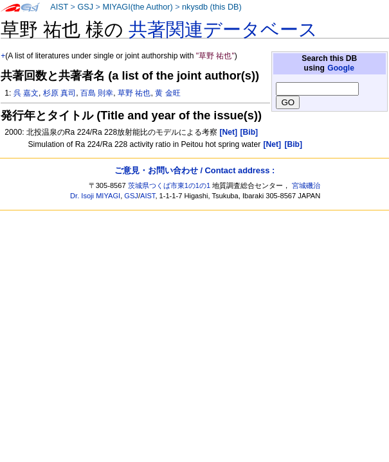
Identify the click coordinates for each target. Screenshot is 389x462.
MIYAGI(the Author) (137, 7)
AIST (59, 7)
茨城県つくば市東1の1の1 (169, 185)
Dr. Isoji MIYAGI (95, 196)
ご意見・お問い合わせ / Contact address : (194, 170)
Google (340, 68)
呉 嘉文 (26, 93)
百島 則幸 (96, 93)
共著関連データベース (223, 29)
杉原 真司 (59, 93)
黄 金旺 (167, 93)
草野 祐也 (134, 93)
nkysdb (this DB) (212, 7)
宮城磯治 (306, 185)
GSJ (85, 7)
